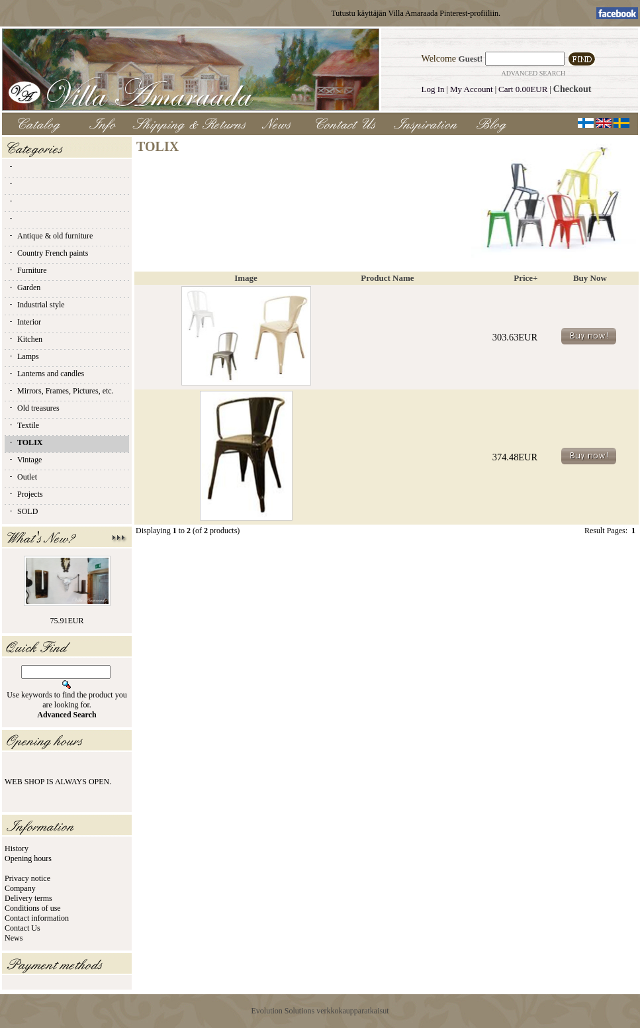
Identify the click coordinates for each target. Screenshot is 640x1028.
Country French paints (48, 253)
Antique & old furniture (50, 235)
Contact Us (22, 928)
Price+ (525, 278)
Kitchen (25, 339)
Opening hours (28, 858)
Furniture (27, 270)
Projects (25, 494)
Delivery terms (28, 898)
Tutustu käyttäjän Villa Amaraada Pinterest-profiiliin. (415, 13)
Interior (24, 322)
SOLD (23, 511)
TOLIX (25, 442)
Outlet (22, 477)
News (14, 938)
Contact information (37, 918)
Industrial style (36, 304)
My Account (471, 89)
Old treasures (34, 408)
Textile (23, 425)
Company (20, 888)
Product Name (387, 278)
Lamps (23, 356)
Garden (24, 287)
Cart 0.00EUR (522, 89)
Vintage (25, 459)
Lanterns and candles (46, 373)
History (16, 848)
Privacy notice (27, 878)
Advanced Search (533, 73)
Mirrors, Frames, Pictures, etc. (61, 390)
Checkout (572, 89)
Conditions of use (33, 908)
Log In (433, 89)
